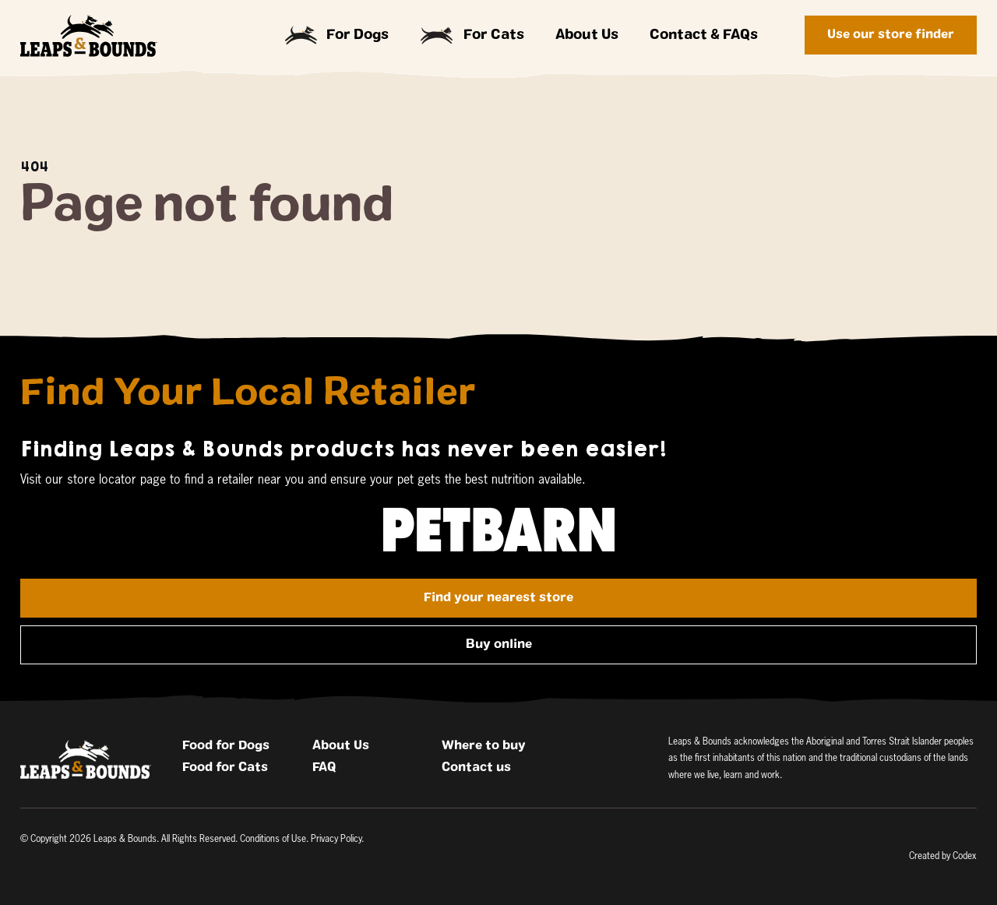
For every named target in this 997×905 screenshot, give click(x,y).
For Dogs (337, 35)
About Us (586, 35)
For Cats (472, 35)
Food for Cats (225, 767)
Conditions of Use (273, 839)
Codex (965, 856)
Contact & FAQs (704, 35)
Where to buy (484, 745)
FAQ (324, 767)
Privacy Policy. (337, 839)
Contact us (476, 767)
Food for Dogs (226, 745)
